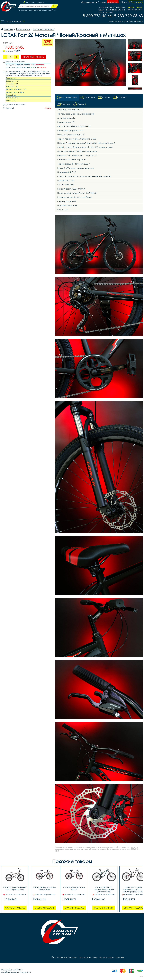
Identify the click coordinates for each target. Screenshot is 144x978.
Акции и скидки (106, 957)
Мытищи (40, 2)
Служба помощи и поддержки (16, 972)
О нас (95, 957)
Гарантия (112, 21)
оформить (113, 2)
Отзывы (48, 108)
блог (131, 21)
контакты (138, 21)
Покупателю (84, 957)
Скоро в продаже (15, 908)
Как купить (122, 21)
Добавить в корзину (33, 57)
